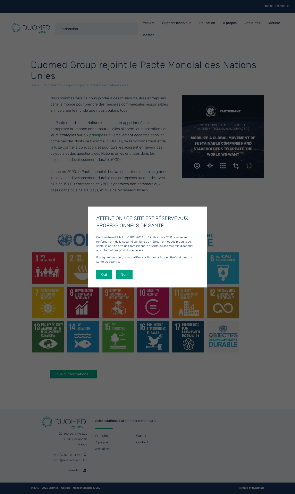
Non (124, 274)
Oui (104, 274)
